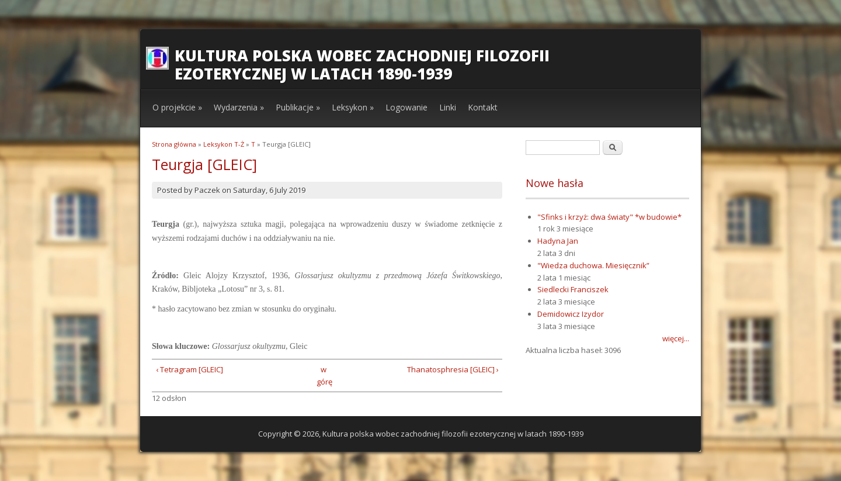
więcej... (675, 338)
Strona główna (174, 144)
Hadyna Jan (557, 241)
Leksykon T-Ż (223, 144)
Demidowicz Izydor (570, 314)
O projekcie (177, 107)
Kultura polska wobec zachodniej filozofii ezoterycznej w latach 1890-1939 (362, 64)
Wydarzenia (239, 107)
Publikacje (298, 107)
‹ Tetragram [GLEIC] (189, 369)
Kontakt (483, 107)
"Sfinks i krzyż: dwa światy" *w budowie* (609, 217)
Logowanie (406, 107)
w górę (323, 375)
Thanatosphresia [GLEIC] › (453, 369)
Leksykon (353, 107)
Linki (447, 107)
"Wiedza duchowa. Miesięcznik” (593, 265)
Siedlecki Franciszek (573, 289)
